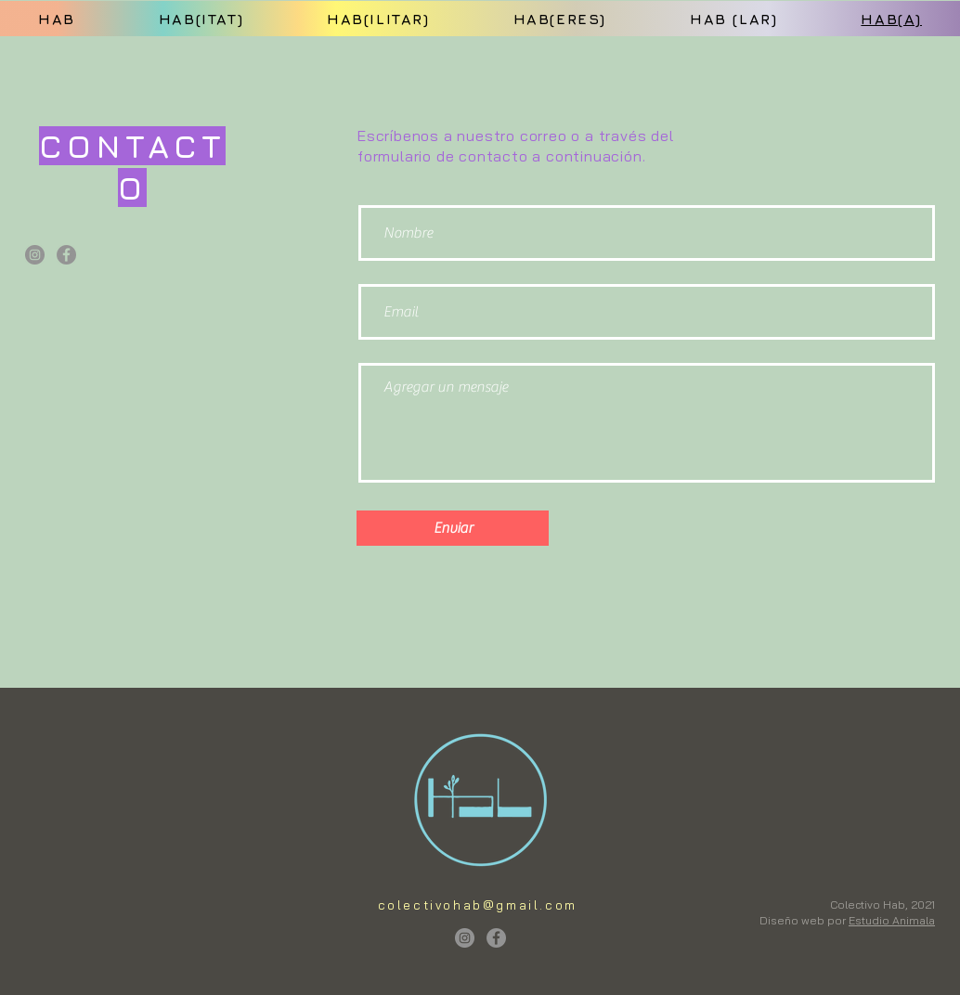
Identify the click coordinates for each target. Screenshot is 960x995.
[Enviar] (453, 528)
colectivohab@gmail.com (477, 905)
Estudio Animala (892, 920)
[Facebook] (66, 255)
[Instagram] (35, 255)
